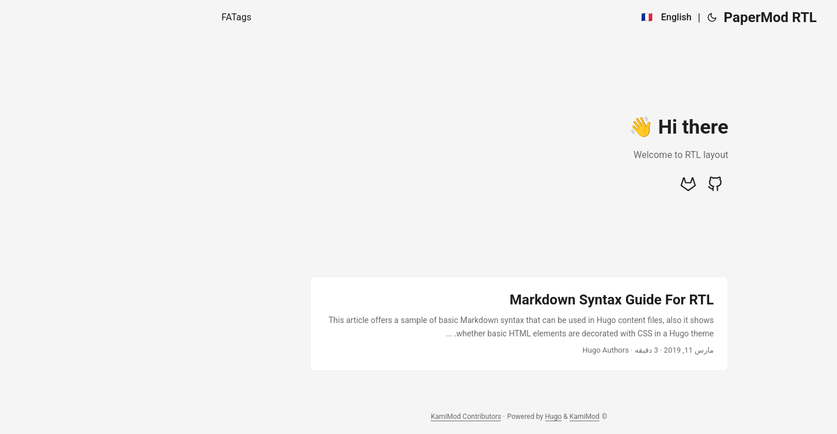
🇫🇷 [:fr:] (546, 17)
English (575, 17)
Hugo (453, 417)
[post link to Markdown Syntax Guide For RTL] (418, 324)
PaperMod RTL (669, 17)
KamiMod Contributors (365, 417)
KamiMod (484, 417)
